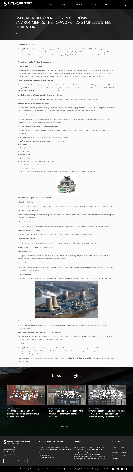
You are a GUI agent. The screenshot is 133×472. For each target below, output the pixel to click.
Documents (115, 458)
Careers (123, 452)
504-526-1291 (11, 455)
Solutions (49, 5)
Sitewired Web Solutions (105, 469)
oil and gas (70, 76)
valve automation (71, 348)
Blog (122, 447)
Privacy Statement (80, 469)
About (93, 5)
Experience (79, 5)
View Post (26, 402)
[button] (125, 5)
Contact (107, 5)
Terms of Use (69, 469)
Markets (64, 5)
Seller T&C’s (60, 469)
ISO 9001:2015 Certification (14, 461)
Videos (123, 450)
